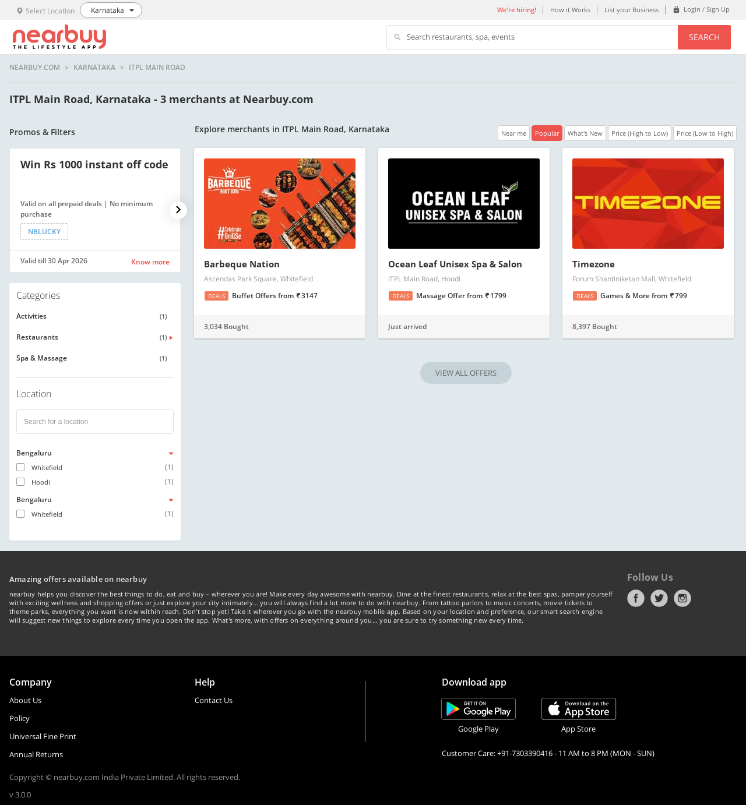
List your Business (631, 9)
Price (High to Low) (639, 133)
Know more (150, 262)
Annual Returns (36, 754)
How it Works (570, 9)
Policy (19, 718)
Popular (547, 133)
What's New (585, 133)
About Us (25, 700)
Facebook (636, 598)
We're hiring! (516, 9)
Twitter (659, 598)
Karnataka (94, 67)
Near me (513, 133)
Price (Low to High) (705, 133)
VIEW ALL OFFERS (466, 373)
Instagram (682, 598)
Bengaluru (34, 453)
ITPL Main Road (157, 67)
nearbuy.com (34, 67)
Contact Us (214, 700)
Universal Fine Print (42, 736)
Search (704, 37)
